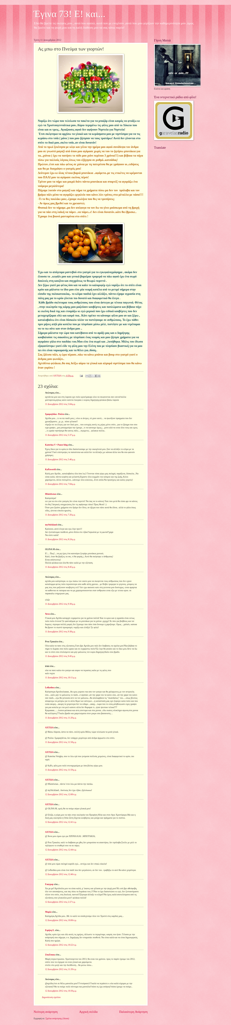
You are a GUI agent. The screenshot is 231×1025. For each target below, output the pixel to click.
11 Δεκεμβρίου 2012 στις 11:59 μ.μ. (61, 770)
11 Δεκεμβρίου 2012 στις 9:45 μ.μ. (60, 656)
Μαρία (48, 912)
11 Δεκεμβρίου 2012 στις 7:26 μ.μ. (60, 515)
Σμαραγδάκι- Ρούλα (54, 414)
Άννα (47, 614)
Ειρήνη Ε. (50, 930)
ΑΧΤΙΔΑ (49, 727)
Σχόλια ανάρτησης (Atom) (57, 1018)
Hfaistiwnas (50, 494)
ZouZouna (50, 954)
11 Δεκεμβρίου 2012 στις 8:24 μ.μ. (60, 539)
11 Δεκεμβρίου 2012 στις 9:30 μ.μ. (60, 604)
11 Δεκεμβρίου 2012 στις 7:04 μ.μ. (60, 484)
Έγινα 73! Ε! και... (69, 14)
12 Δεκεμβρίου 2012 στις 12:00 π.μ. (61, 794)
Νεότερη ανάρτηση (46, 1011)
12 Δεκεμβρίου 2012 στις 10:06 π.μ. (61, 920)
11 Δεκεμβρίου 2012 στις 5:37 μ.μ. (60, 435)
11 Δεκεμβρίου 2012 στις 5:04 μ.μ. (60, 404)
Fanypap (49, 884)
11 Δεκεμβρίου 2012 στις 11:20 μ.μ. (61, 718)
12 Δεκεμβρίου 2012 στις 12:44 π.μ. (61, 850)
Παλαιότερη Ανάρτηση (133, 1011)
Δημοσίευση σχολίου (51, 997)
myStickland (51, 525)
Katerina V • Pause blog (56, 445)
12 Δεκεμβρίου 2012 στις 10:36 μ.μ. (61, 991)
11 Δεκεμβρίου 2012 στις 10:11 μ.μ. (61, 677)
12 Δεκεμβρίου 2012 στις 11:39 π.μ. (61, 969)
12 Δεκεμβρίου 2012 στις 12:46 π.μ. (61, 874)
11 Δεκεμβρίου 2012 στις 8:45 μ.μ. (60, 567)
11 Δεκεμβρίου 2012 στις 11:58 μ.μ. (61, 742)
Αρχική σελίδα (88, 1011)
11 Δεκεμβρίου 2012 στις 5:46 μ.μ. (60, 459)
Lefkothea (50, 687)
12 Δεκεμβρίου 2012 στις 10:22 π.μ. (61, 945)
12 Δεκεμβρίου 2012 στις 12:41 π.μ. (61, 822)
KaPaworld (50, 469)
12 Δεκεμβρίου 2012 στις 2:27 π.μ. (60, 902)
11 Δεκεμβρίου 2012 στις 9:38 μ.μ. (60, 631)
